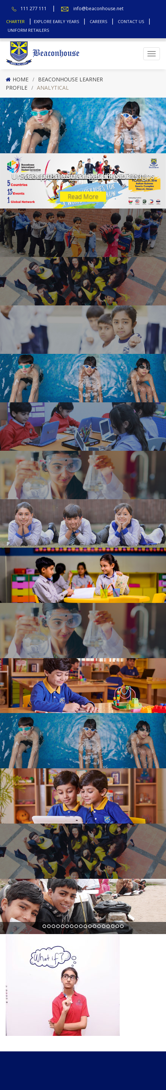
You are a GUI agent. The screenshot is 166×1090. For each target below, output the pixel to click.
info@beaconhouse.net (98, 8)
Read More (83, 196)
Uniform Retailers (28, 30)
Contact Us (131, 21)
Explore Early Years (56, 21)
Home (20, 79)
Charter (15, 21)
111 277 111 (34, 8)
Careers (98, 21)
